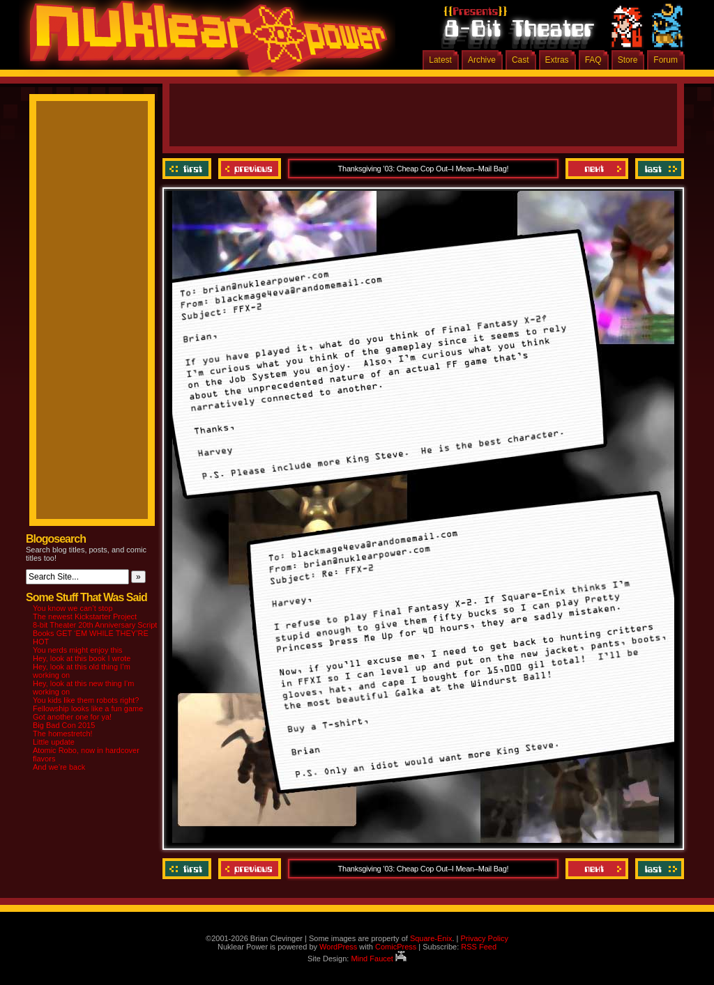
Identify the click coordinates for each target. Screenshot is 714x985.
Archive (482, 60)
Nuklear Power (203, 42)
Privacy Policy (484, 938)
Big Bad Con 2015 (64, 725)
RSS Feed (478, 947)
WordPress (338, 947)
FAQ (593, 60)
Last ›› (658, 168)
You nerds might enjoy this (78, 650)
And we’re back (59, 767)
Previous (249, 168)
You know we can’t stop (73, 608)
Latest (440, 60)
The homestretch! (63, 733)
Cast (520, 60)
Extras (557, 60)
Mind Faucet (379, 958)
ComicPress (395, 947)
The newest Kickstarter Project (85, 616)
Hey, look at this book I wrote (81, 658)
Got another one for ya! (72, 717)
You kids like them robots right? (86, 700)
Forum (665, 60)
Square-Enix (431, 938)
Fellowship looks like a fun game (88, 708)
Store (628, 60)
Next (597, 168)
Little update (54, 742)
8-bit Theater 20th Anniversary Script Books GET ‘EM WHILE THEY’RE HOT (95, 633)
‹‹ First (188, 168)
